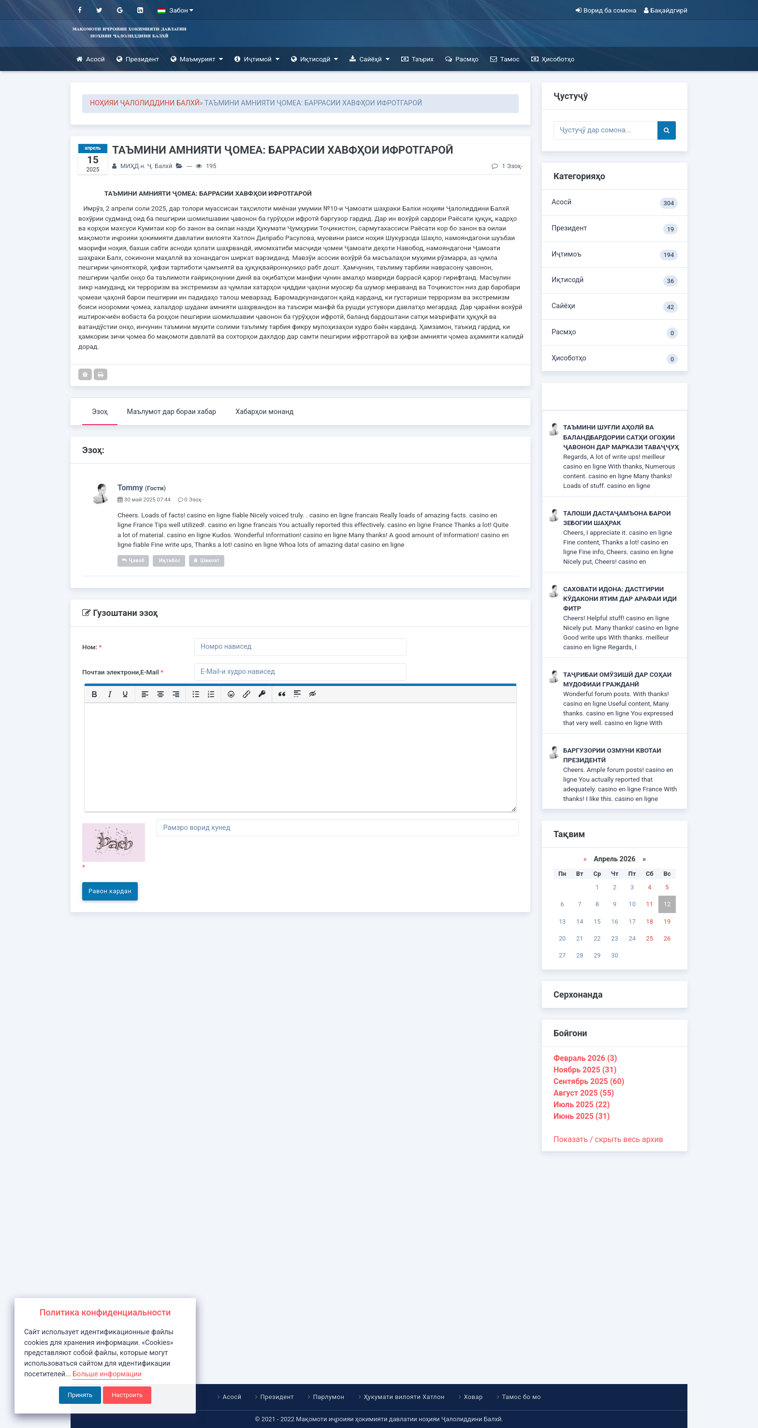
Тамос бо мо (521, 1396)
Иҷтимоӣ (256, 59)
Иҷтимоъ (615, 255)
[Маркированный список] (196, 694)
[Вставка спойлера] (297, 694)
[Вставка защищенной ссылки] (262, 694)
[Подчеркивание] (125, 694)
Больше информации (107, 1374)
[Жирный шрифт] (94, 694)
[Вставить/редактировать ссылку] (246, 694)
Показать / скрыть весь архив (608, 1139)
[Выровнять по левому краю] (145, 694)
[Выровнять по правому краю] (176, 694)
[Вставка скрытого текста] (313, 694)
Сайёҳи (615, 307)
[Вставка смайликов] (231, 694)
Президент (138, 59)
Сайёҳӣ (369, 59)
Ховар (473, 1396)
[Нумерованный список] (211, 694)
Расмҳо (462, 59)
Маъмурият (197, 59)
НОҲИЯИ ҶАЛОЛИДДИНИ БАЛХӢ (145, 103)
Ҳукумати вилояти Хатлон (404, 1396)
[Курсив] (110, 694)
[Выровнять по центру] (160, 694)
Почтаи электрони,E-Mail (122, 672)
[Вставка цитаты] (282, 694)
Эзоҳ (100, 412)
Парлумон (329, 1396)
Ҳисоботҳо (553, 59)
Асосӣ (90, 59)
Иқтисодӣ (314, 59)
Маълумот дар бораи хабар (172, 412)
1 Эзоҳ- (507, 166)
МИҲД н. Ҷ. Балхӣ (146, 166)
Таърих (417, 59)
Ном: (92, 647)
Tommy (130, 487)
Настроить (127, 1395)
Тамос (505, 59)
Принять (80, 1395)
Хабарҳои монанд (264, 412)
